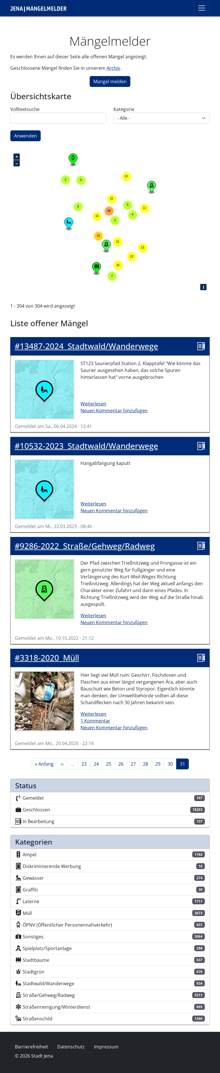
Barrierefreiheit (31, 1047)
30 (171, 763)
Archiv (113, 68)
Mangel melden (110, 81)
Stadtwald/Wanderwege (86, 346)
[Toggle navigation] (202, 8)
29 (159, 763)
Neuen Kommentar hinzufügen (114, 410)
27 (135, 763)
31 (184, 763)
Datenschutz (71, 1047)
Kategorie (123, 109)
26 (122, 763)
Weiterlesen (93, 404)
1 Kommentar (95, 721)
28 (147, 763)
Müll (47, 658)
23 (85, 763)
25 (110, 763)
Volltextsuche (25, 109)
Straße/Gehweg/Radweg (85, 546)
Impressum (106, 1047)
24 (98, 763)
